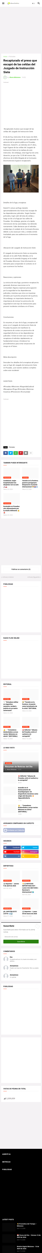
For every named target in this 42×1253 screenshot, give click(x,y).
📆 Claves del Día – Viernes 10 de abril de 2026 (29, 1236)
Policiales (12, 56)
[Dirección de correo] (21, 937)
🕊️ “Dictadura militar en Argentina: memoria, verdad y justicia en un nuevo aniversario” (10, 706)
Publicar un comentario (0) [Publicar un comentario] (21, 569)
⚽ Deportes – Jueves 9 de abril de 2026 (11, 885)
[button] (3, 3)
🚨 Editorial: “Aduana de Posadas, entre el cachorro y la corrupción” (29, 733)
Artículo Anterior (8, 577)
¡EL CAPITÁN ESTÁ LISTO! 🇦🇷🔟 (10, 913)
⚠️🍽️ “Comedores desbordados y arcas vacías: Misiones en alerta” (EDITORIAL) (10, 733)
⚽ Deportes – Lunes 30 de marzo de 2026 (29, 913)
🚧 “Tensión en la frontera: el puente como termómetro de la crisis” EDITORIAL (29, 705)
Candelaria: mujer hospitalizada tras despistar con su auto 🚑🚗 (11, 484)
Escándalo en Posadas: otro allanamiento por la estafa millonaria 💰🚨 (11, 509)
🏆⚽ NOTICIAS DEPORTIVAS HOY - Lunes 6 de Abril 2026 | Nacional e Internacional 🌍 (30, 888)
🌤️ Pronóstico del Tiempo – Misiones (27, 1225)
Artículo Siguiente (33, 577)
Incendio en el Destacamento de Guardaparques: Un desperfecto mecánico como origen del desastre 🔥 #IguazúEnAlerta (28, 793)
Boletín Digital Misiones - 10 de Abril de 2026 (28, 1247)
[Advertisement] (21, 30)
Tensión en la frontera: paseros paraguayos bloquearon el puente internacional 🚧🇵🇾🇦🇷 (30, 484)
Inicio (5, 56)
